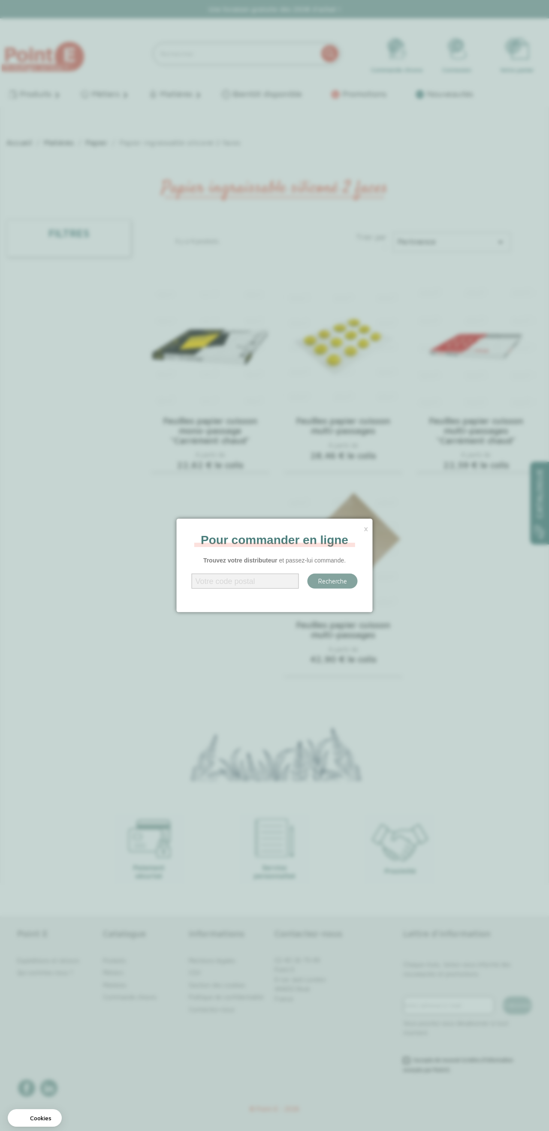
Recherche (332, 581)
